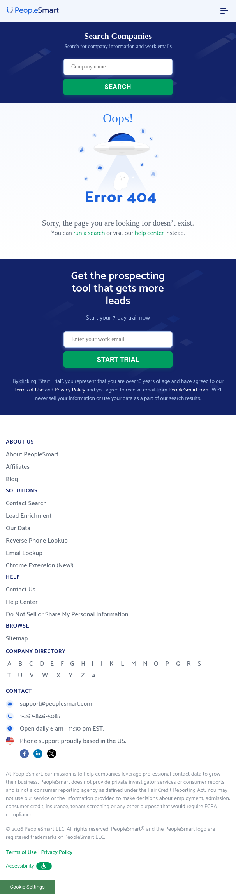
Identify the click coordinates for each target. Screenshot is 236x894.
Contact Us (20, 589)
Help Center (22, 602)
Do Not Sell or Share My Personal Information (67, 614)
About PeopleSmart (32, 454)
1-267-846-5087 (33, 716)
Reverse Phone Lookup (37, 541)
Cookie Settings (27, 887)
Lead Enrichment (29, 516)
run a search (89, 233)
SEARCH (118, 86)
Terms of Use (29, 390)
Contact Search (26, 503)
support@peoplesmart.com (49, 704)
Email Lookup (24, 553)
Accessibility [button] (29, 866)
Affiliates (18, 467)
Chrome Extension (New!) (40, 565)
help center (149, 233)
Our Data (18, 528)
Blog (12, 479)
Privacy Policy (70, 390)
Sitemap (17, 638)
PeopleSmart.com (188, 390)
